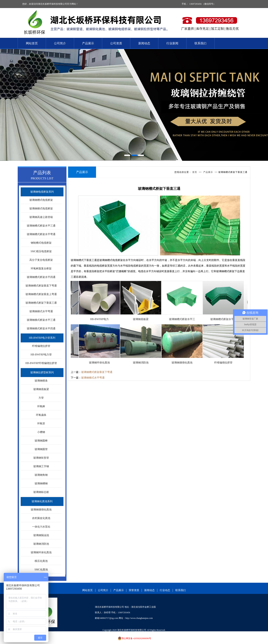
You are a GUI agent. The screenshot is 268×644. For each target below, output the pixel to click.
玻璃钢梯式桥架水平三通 (41, 320)
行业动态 (165, 590)
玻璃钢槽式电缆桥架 (41, 200)
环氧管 (41, 423)
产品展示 (88, 43)
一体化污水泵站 (41, 526)
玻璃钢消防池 (41, 543)
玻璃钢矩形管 (41, 457)
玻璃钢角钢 (41, 475)
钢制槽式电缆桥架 (41, 242)
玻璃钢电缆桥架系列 (42, 191)
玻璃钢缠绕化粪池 (41, 509)
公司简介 (60, 43)
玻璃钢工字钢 (41, 466)
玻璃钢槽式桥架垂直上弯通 (41, 294)
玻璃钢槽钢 (41, 483)
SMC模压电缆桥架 (41, 251)
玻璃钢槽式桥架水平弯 (224, 319)
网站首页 (32, 43)
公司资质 (116, 43)
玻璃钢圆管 (41, 449)
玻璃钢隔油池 (41, 535)
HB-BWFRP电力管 (41, 354)
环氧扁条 (41, 415)
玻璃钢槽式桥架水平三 (183, 319)
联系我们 (200, 43)
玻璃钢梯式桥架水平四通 (41, 328)
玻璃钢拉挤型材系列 (42, 372)
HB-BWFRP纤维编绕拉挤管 (41, 363)
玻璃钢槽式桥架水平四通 (41, 277)
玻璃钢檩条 (41, 380)
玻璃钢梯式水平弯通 (41, 311)
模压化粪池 (41, 561)
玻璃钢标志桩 (41, 492)
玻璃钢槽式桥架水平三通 (41, 225)
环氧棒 (41, 406)
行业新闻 (172, 43)
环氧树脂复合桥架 (41, 268)
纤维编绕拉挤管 (41, 346)
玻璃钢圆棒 (41, 440)
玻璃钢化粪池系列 (42, 501)
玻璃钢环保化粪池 (41, 552)
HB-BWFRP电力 (100, 319)
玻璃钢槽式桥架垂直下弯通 (41, 285)
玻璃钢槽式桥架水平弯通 (41, 234)
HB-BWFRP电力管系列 (42, 337)
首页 (194, 172)
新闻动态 (144, 43)
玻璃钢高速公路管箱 (41, 217)
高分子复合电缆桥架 (41, 260)
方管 (41, 397)
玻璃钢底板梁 (41, 389)
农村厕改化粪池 (41, 518)
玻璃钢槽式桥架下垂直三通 (41, 302)
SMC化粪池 (41, 569)
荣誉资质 (134, 590)
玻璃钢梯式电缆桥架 (41, 208)
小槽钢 (41, 432)
